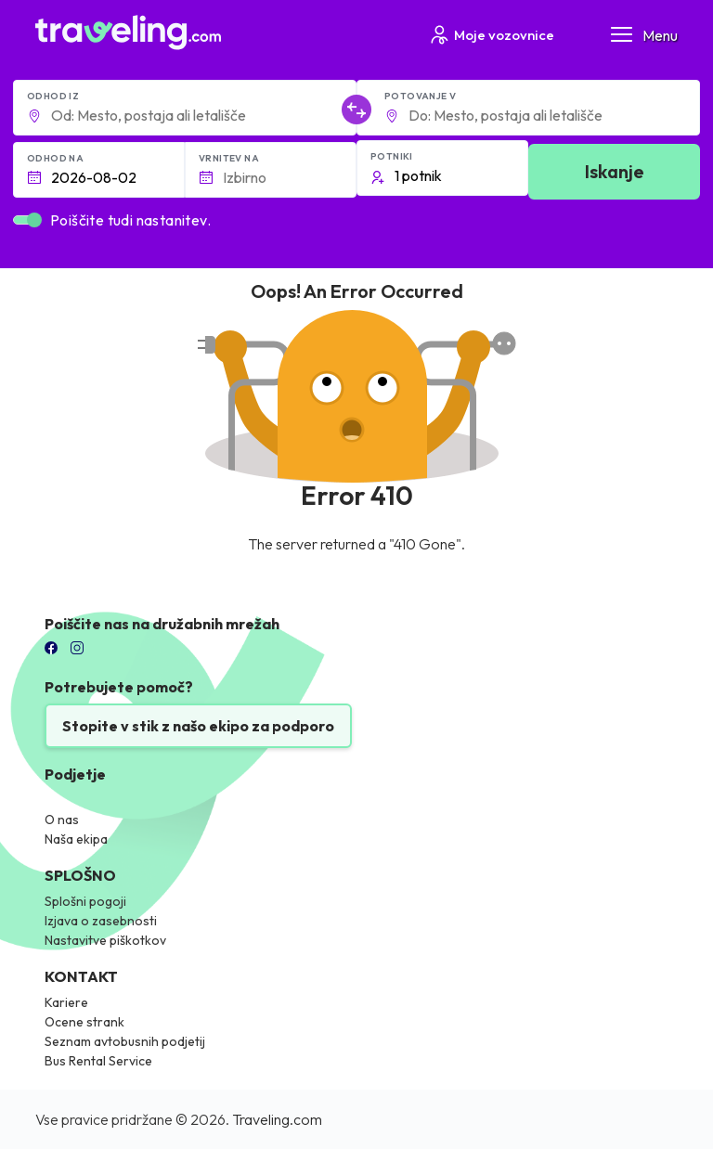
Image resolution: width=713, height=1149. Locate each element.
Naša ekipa (76, 839)
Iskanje (614, 171)
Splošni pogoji (85, 901)
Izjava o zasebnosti (101, 920)
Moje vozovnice (491, 34)
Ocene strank (84, 1021)
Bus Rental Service (98, 1060)
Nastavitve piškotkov (105, 940)
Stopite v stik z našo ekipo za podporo (198, 726)
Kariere (66, 1002)
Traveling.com (277, 1119)
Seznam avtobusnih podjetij (125, 1041)
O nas (62, 819)
